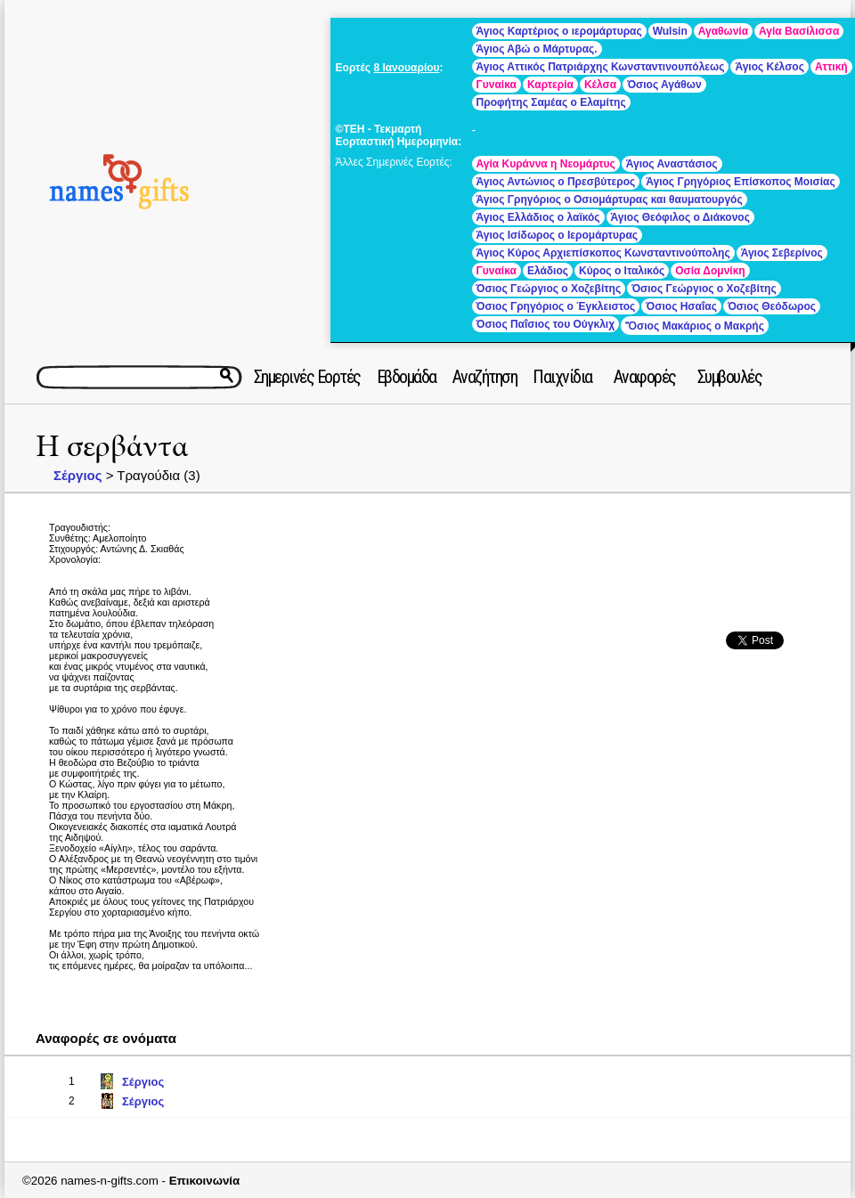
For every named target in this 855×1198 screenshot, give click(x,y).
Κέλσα (600, 84)
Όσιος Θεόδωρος (772, 306)
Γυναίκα (496, 84)
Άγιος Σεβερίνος (782, 253)
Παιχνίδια (562, 376)
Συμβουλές (729, 376)
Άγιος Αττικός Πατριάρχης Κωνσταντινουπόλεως (600, 67)
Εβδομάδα (406, 376)
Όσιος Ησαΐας (681, 306)
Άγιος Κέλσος (769, 67)
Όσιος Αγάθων (664, 84)
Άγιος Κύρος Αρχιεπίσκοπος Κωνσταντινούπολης (603, 253)
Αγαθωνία (723, 31)
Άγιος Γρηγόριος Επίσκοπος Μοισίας (740, 181)
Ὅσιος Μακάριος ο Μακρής (694, 326)
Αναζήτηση (484, 376)
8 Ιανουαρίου (406, 67)
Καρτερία (550, 84)
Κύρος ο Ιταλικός (621, 271)
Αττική (831, 67)
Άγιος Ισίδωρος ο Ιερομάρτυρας (557, 235)
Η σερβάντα (112, 446)
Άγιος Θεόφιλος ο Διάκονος (680, 217)
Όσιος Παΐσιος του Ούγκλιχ (545, 324)
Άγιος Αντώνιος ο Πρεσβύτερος (556, 181)
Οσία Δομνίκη (710, 271)
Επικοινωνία (204, 1180)
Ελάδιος (547, 271)
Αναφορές (645, 376)
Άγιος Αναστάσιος (672, 164)
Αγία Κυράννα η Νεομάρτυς (545, 164)
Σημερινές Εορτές (307, 376)
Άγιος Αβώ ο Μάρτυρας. (537, 49)
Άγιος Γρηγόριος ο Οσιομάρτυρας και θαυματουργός (609, 199)
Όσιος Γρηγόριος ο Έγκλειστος (556, 306)
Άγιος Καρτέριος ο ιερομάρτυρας (559, 31)
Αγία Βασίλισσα (799, 31)
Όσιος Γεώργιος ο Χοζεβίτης (549, 288)
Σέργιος (77, 475)
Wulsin (670, 31)
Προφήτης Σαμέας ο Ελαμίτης (551, 102)
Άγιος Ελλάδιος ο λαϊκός (538, 217)
